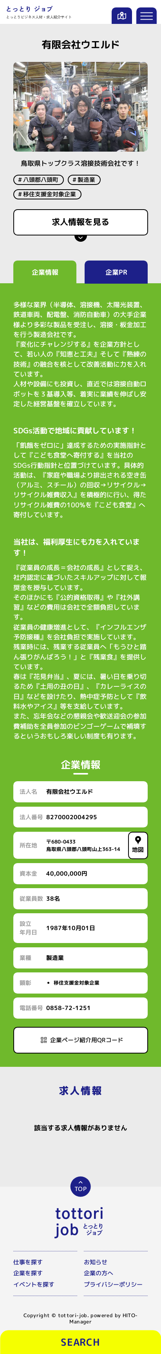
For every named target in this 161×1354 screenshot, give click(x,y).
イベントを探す (33, 1280)
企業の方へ (98, 1269)
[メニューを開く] (146, 15)
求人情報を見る (80, 222)
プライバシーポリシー (113, 1280)
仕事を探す (28, 1258)
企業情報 (44, 272)
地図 (138, 845)
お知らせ (95, 1258)
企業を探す (28, 1269)
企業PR (116, 272)
